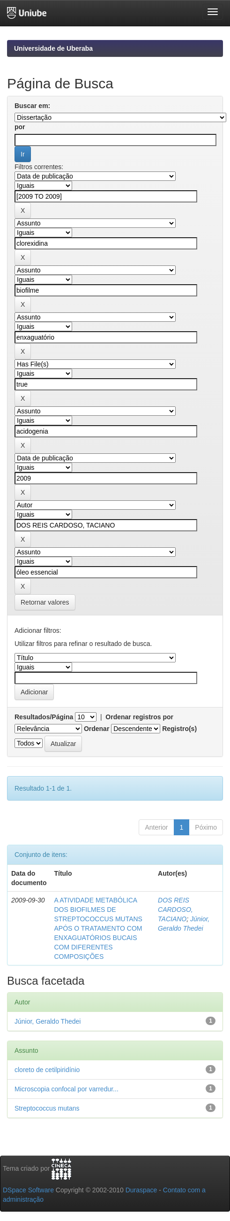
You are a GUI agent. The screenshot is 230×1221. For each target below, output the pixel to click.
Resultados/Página (44, 717)
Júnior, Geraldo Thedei (48, 1021)
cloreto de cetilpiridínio (47, 1069)
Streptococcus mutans (47, 1108)
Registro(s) (179, 728)
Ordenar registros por (139, 717)
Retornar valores (45, 602)
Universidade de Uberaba (53, 48)
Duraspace (141, 1190)
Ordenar (96, 728)
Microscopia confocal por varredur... (67, 1089)
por (20, 127)
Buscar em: (32, 105)
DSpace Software (28, 1190)
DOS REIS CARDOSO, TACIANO (175, 909)
